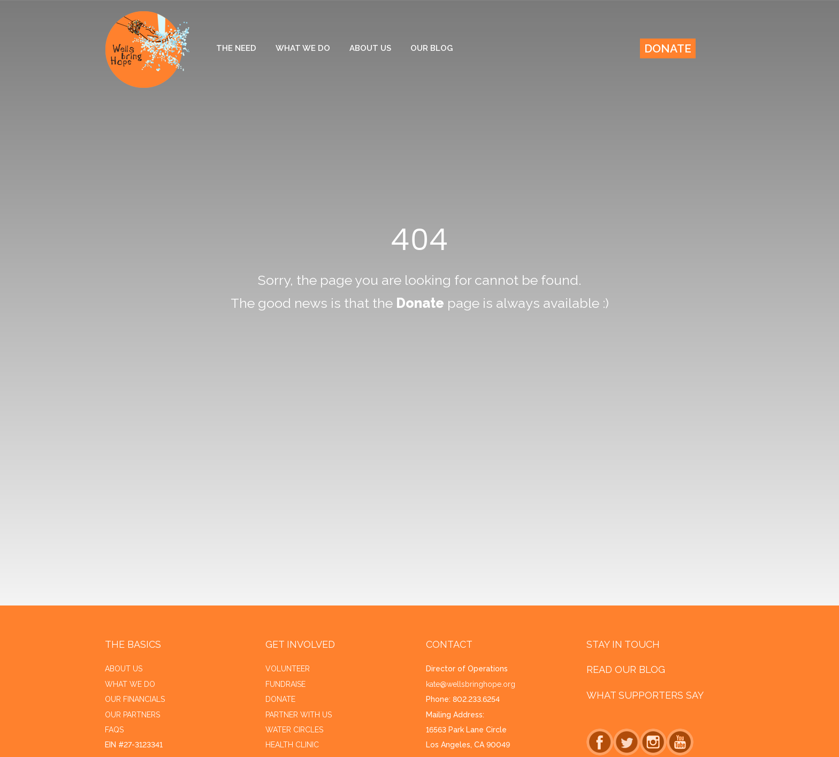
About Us (370, 48)
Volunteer (287, 668)
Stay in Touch (623, 644)
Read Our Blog (625, 669)
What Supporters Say (645, 695)
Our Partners (132, 714)
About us (123, 668)
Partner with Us (298, 714)
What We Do (303, 48)
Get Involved (300, 644)
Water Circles (294, 729)
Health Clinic (292, 744)
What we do (130, 684)
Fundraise (285, 684)
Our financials (135, 699)
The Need (236, 48)
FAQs (114, 729)
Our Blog (431, 48)
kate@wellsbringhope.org (470, 684)
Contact (449, 644)
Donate (667, 48)
